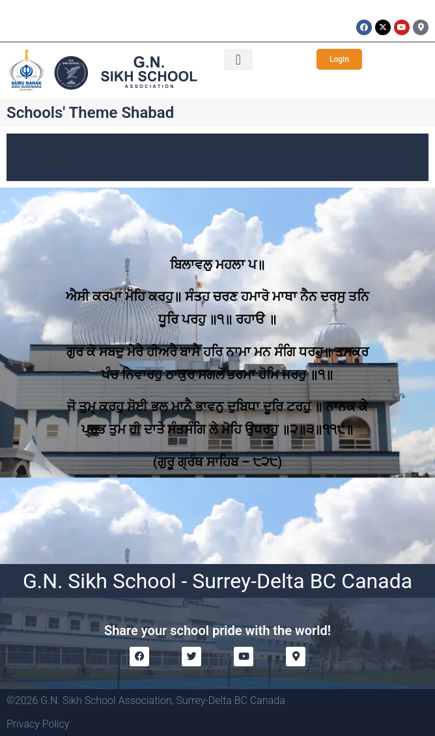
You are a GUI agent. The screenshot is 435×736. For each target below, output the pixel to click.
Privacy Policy (38, 724)
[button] (238, 59)
